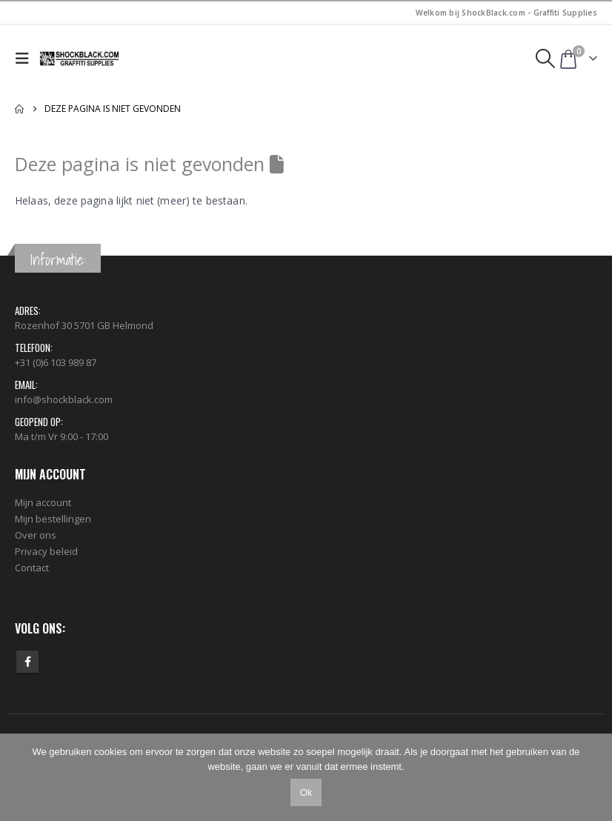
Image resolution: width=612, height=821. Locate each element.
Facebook (27, 662)
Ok (306, 792)
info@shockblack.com (64, 399)
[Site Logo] (80, 58)
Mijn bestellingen (53, 518)
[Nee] (593, 777)
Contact (32, 567)
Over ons (35, 535)
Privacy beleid (46, 551)
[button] (25, 58)
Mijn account (43, 502)
